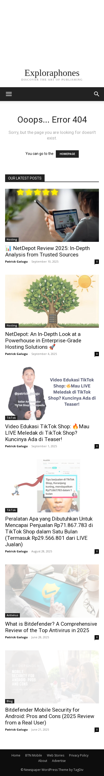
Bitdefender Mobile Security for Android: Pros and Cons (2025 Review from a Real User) (49, 716)
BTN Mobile (33, 755)
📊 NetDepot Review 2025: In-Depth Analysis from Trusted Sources (47, 251)
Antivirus (12, 615)
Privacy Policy (78, 755)
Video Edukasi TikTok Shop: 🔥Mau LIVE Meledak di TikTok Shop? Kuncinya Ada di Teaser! (47, 432)
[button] (97, 94)
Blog (10, 701)
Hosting (12, 239)
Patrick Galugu (16, 261)
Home (15, 755)
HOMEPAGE (67, 154)
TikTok (11, 418)
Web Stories (55, 755)
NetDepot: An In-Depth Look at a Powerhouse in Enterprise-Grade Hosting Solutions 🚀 (43, 340)
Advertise (59, 761)
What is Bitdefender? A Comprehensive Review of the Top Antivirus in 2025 (51, 627)
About (42, 761)
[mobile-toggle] (9, 94)
